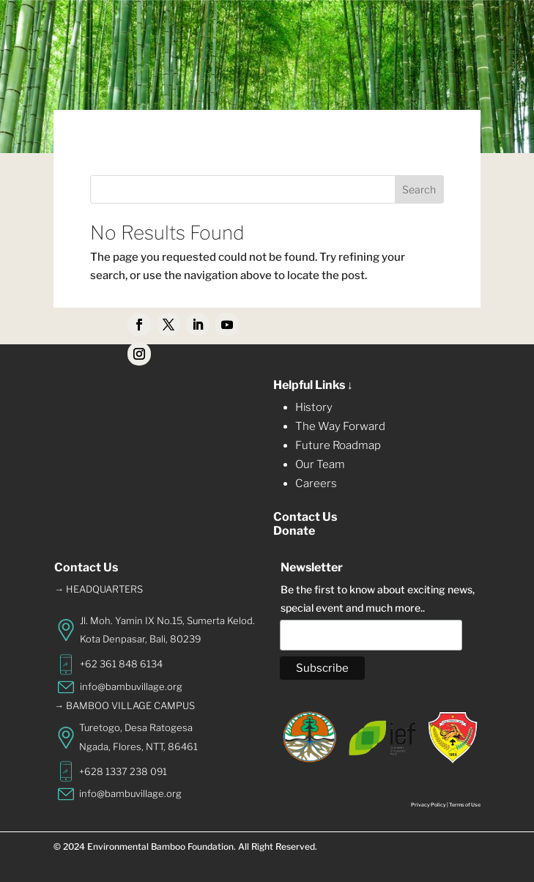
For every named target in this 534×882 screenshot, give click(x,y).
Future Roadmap (338, 445)
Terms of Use (465, 804)
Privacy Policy (428, 804)
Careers (316, 483)
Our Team (320, 464)
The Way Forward (340, 426)
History (314, 407)
